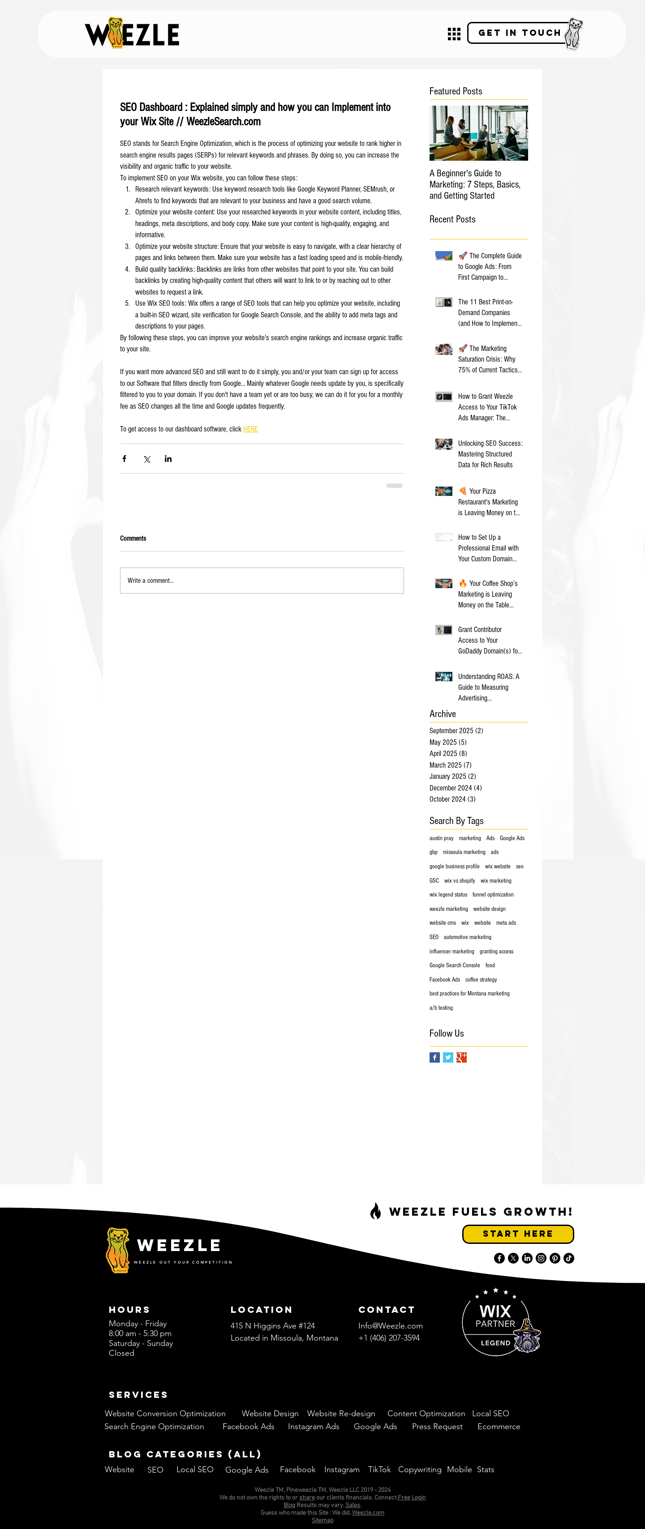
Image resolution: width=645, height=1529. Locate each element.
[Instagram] (541, 1258)
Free (404, 1498)
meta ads (506, 923)
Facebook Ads (445, 979)
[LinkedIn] (527, 1258)
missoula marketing (464, 852)
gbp (434, 852)
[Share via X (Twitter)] (146, 458)
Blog (289, 1505)
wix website (498, 866)
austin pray (442, 838)
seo (520, 866)
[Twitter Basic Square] (448, 1057)
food (490, 965)
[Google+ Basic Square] (461, 1057)
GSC (434, 880)
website (482, 923)
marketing (470, 838)
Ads (490, 838)
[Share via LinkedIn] (168, 458)
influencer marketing (452, 951)
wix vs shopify (459, 880)
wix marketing (496, 880)
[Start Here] (518, 1234)
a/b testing (441, 1008)
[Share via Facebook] (124, 458)
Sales (352, 1505)
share (307, 1498)
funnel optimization (493, 894)
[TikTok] (568, 1258)
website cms (443, 923)
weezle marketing (449, 909)
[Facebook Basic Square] (435, 1057)
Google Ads (512, 838)
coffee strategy (481, 979)
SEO (434, 937)
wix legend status (448, 894)
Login (419, 1498)
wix (465, 923)
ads (495, 852)
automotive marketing (467, 937)
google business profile (455, 866)
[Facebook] (499, 1258)
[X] (513, 1258)
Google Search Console (455, 965)
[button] (454, 34)
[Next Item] (514, 133)
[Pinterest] (555, 1258)
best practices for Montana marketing (470, 993)
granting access (496, 951)
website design (489, 909)
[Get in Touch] (520, 33)
